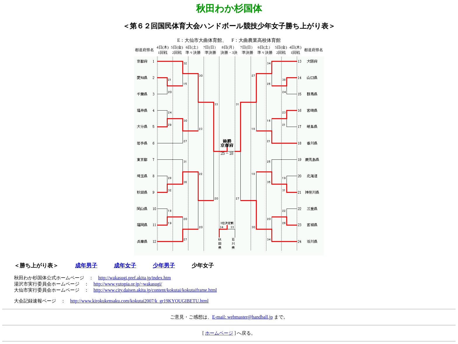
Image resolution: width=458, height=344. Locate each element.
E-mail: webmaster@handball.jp (242, 316)
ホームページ (219, 333)
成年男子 (86, 265)
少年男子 (164, 265)
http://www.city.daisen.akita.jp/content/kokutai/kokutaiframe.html (155, 290)
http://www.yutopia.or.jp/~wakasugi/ (127, 283)
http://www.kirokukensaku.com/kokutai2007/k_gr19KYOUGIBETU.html (139, 300)
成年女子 (125, 265)
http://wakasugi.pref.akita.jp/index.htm (134, 277)
